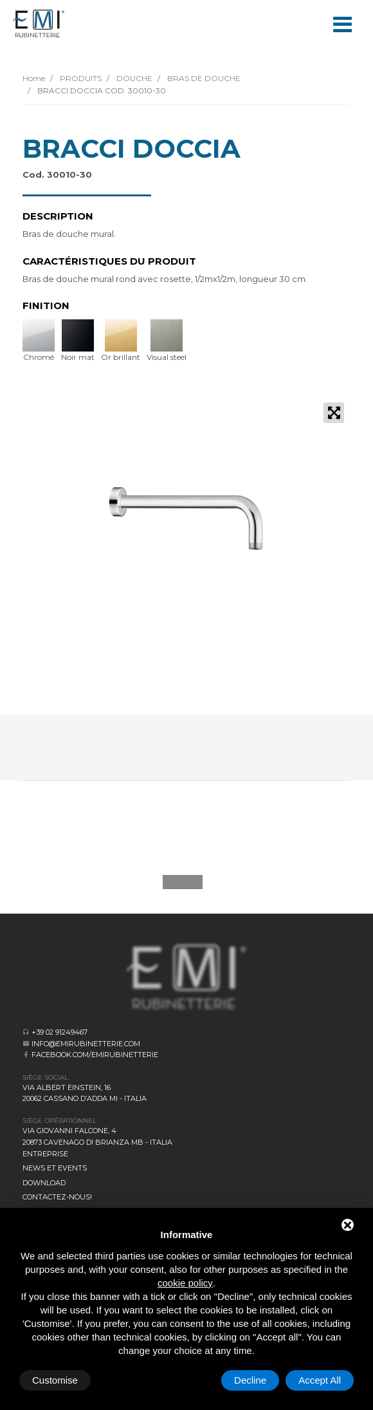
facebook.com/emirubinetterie (95, 1054)
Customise (55, 1380)
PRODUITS (80, 78)
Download (44, 1182)
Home (34, 78)
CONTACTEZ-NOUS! (57, 1196)
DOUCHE (133, 78)
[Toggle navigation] (342, 23)
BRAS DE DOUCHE (203, 78)
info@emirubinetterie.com (86, 1043)
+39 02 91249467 (59, 1032)
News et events (55, 1167)
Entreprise (45, 1153)
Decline (250, 1380)
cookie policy (185, 1282)
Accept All (319, 1380)
